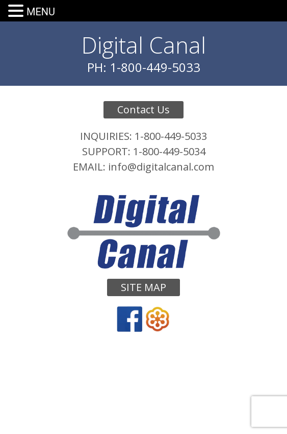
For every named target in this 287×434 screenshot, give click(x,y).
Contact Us (143, 109)
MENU (41, 12)
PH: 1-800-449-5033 (143, 67)
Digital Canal (144, 45)
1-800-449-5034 (169, 151)
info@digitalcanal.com (161, 167)
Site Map (143, 287)
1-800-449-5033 (171, 136)
